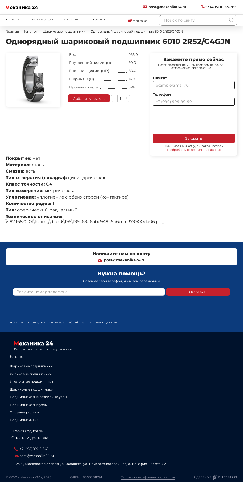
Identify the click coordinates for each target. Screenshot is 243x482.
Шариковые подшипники (31, 366)
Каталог (17, 356)
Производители (42, 19)
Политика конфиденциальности (148, 477)
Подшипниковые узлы (28, 405)
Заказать (193, 138)
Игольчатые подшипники (31, 382)
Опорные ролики (24, 412)
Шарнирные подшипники (31, 389)
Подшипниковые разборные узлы (38, 397)
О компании (73, 19)
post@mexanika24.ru (121, 260)
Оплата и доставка (29, 437)
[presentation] (194, 119)
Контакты (99, 19)
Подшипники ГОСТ (26, 420)
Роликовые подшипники (31, 374)
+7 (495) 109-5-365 (31, 449)
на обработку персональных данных (193, 150)
